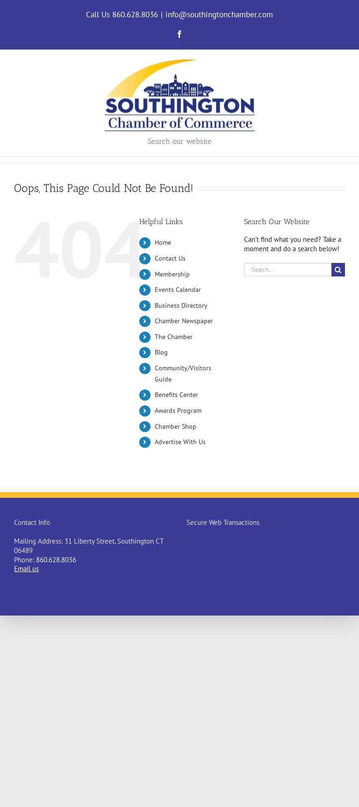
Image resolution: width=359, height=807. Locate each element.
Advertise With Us (180, 442)
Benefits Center (176, 394)
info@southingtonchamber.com (219, 14)
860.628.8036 (56, 559)
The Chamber (174, 337)
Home (163, 242)
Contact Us (170, 258)
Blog (161, 352)
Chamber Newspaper (184, 321)
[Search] (338, 269)
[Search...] (287, 269)
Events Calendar (178, 289)
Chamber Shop (175, 426)
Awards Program (178, 410)
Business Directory (181, 305)
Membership (172, 274)
